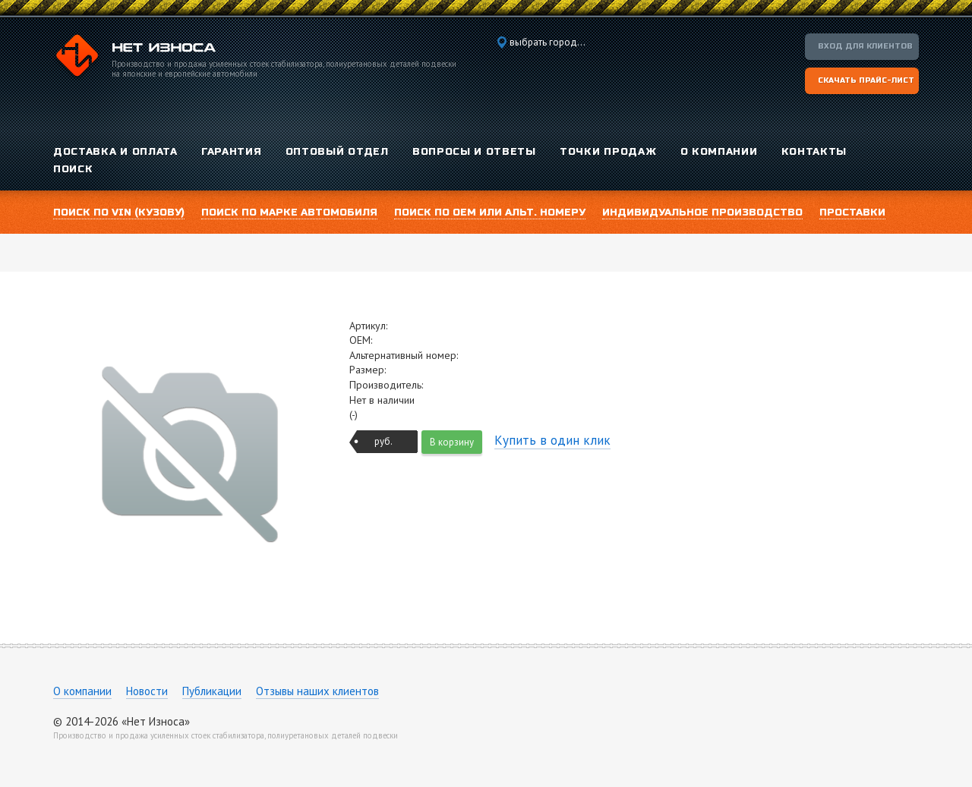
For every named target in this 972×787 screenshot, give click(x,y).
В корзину (452, 442)
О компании (82, 691)
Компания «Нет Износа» (134, 57)
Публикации (211, 691)
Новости (147, 691)
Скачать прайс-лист (866, 80)
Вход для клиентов (865, 46)
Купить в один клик (552, 440)
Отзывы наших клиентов (317, 691)
